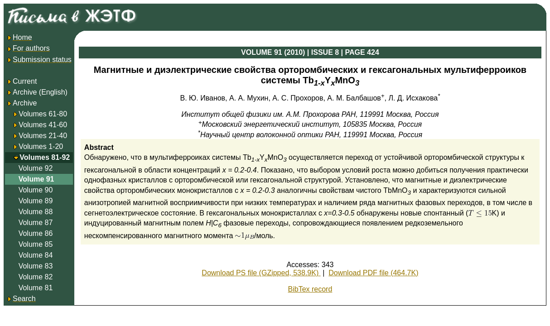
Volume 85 (36, 244)
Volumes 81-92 (44, 157)
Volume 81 (36, 288)
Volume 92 (36, 168)
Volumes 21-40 (43, 135)
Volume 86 (36, 233)
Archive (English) (37, 92)
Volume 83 (36, 266)
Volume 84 (36, 255)
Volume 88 (36, 212)
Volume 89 (36, 201)
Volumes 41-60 (43, 125)
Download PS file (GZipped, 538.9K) (261, 273)
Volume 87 (36, 222)
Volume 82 (36, 277)
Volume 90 (36, 190)
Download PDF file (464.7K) (373, 273)
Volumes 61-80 (43, 114)
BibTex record (310, 289)
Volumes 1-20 (41, 146)
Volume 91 (36, 179)
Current (21, 81)
